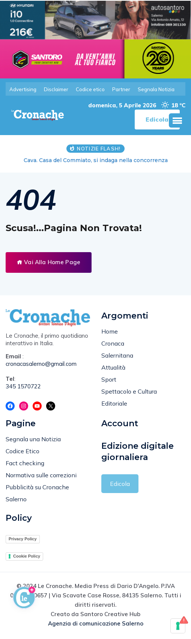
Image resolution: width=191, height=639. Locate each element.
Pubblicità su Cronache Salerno (37, 493)
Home (109, 331)
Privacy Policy (23, 539)
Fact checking (25, 463)
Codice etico (90, 89)
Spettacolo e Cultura (129, 391)
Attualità (113, 367)
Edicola (120, 483)
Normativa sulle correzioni (41, 475)
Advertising (22, 89)
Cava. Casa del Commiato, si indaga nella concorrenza (96, 160)
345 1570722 (23, 386)
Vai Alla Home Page (48, 262)
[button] (177, 121)
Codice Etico (22, 451)
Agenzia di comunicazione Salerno (95, 623)
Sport (108, 379)
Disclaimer (56, 89)
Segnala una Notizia (33, 439)
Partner (121, 89)
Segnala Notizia (156, 89)
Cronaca (112, 343)
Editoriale (114, 403)
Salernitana (117, 355)
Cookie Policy (26, 556)
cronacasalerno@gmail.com (41, 364)
